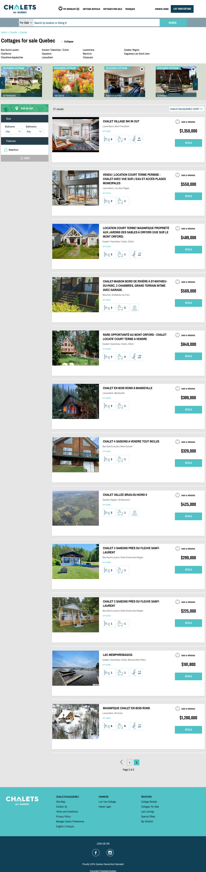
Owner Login (105, 806)
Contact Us (61, 806)
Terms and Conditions (67, 811)
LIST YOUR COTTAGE (182, 9)
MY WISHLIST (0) (71, 9)
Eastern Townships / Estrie (55, 50)
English (60, 826)
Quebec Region (131, 50)
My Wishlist (147, 821)
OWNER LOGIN (162, 9)
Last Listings (147, 811)
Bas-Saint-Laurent (10, 50)
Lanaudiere (47, 57)
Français (69, 826)
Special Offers (148, 816)
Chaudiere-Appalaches (12, 57)
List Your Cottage (107, 801)
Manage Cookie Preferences (70, 821)
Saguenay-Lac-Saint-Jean (137, 53)
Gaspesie (46, 53)
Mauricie (87, 53)
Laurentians (88, 50)
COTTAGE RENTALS (91, 9)
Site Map (60, 801)
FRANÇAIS (130, 9)
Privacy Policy (63, 816)
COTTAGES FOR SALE (112, 9)
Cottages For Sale (150, 806)
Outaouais (88, 57)
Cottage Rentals (149, 801)
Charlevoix (6, 53)
